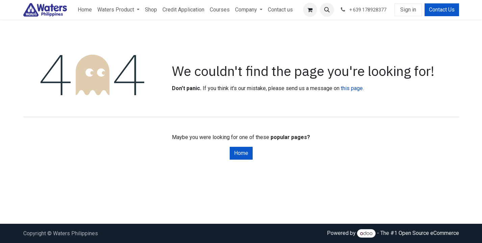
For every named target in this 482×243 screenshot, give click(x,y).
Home (241, 153)
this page (352, 88)
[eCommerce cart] (310, 10)
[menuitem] (85, 10)
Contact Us (442, 9)
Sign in (408, 9)
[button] (327, 10)
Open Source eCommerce (429, 233)
